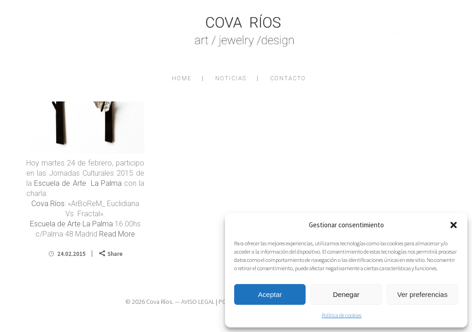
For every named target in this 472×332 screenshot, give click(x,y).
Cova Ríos (48, 203)
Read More (117, 234)
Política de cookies (341, 315)
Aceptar (270, 294)
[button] (453, 225)
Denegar (346, 294)
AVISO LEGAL (197, 301)
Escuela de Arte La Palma (78, 183)
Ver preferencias (422, 294)
